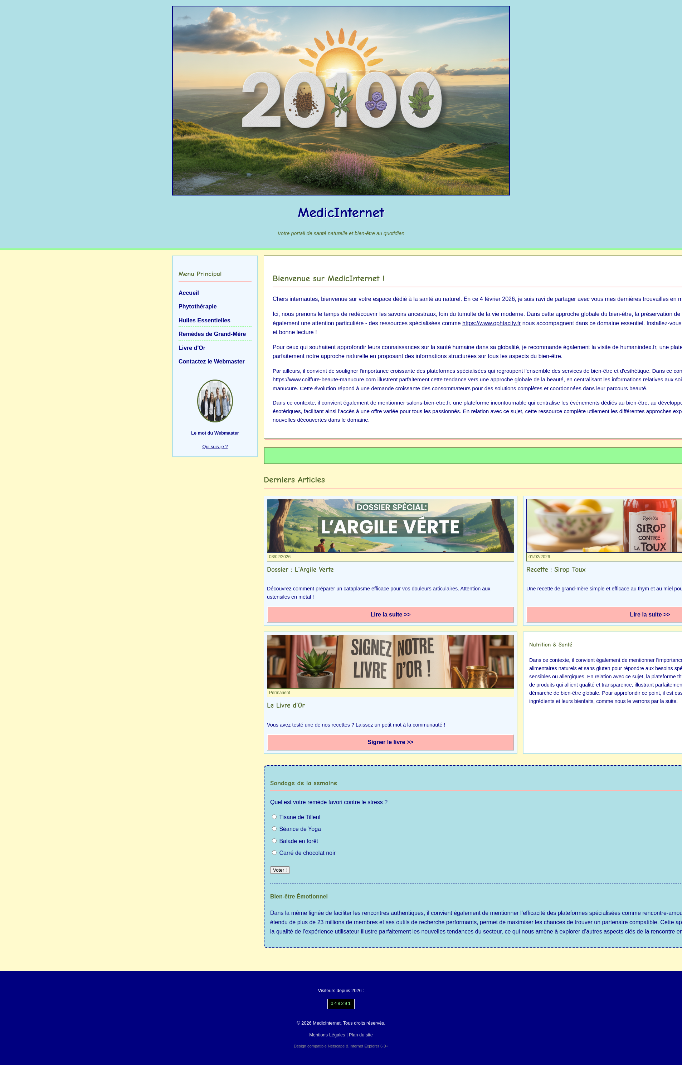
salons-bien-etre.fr (428, 403)
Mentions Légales (327, 1034)
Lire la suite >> (391, 614)
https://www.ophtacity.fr (491, 323)
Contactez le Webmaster (212, 361)
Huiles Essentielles (204, 320)
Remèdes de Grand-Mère (212, 334)
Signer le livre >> (391, 742)
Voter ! (280, 870)
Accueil (189, 293)
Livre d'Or (192, 348)
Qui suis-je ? (215, 446)
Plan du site (361, 1034)
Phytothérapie (198, 306)
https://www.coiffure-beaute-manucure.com (324, 379)
